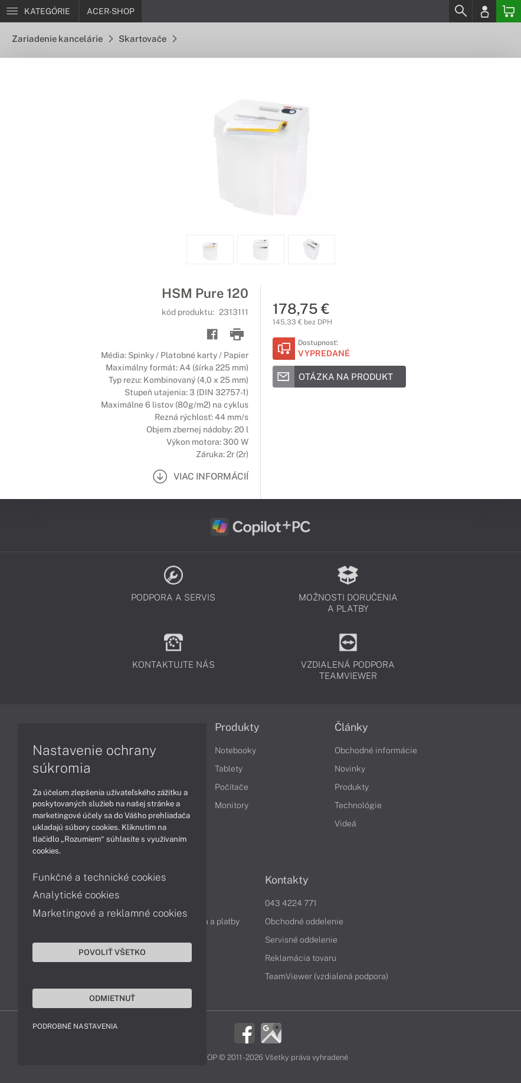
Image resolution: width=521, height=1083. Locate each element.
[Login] (484, 11)
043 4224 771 (291, 903)
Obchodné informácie (376, 750)
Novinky (350, 768)
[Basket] (508, 11)
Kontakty (287, 880)
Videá (345, 823)
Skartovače (147, 39)
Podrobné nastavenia (75, 1026)
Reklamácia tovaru (300, 958)
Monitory (231, 805)
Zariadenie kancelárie (62, 39)
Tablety (229, 768)
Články (351, 727)
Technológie (358, 805)
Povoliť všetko (112, 952)
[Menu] (39, 11)
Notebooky (235, 750)
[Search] (460, 11)
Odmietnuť (112, 998)
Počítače (231, 787)
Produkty (237, 727)
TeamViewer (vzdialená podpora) (326, 976)
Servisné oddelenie (301, 939)
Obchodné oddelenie (304, 921)
